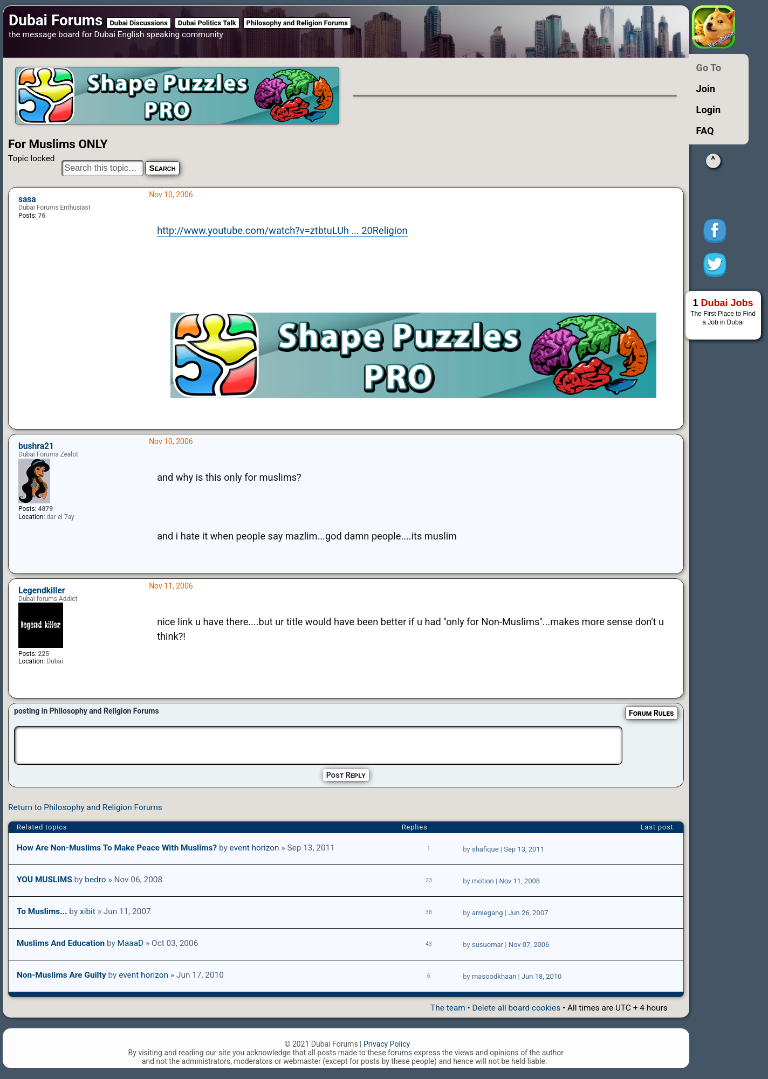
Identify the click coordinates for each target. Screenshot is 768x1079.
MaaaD (131, 943)
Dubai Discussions (138, 23)
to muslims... (42, 911)
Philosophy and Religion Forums (297, 23)
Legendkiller (41, 591)
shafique (485, 849)
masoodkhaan (494, 976)
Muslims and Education (61, 943)
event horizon (254, 848)
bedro (95, 879)
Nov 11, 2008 (519, 881)
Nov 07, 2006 (529, 944)
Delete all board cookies (516, 1008)
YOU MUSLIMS (44, 879)
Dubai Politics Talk (207, 23)
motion (483, 881)
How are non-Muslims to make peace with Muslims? (117, 848)
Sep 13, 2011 (524, 849)
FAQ (705, 130)
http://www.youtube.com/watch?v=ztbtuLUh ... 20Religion (282, 230)
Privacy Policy (387, 1044)
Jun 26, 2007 (528, 913)
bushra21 (36, 446)
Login (708, 109)
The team (447, 1008)
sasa (27, 199)
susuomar (487, 944)
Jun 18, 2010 (541, 976)
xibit (87, 911)
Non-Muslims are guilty (61, 975)
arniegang (487, 913)
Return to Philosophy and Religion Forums (85, 807)
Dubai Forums (55, 20)
